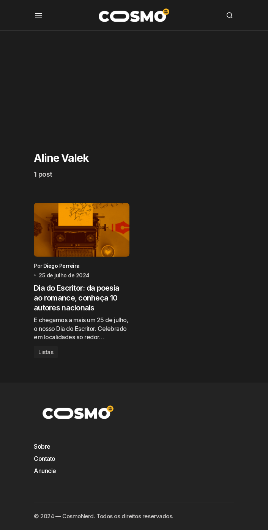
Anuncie (45, 471)
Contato (44, 458)
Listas (45, 352)
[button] (38, 15)
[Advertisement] (134, 84)
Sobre (42, 446)
